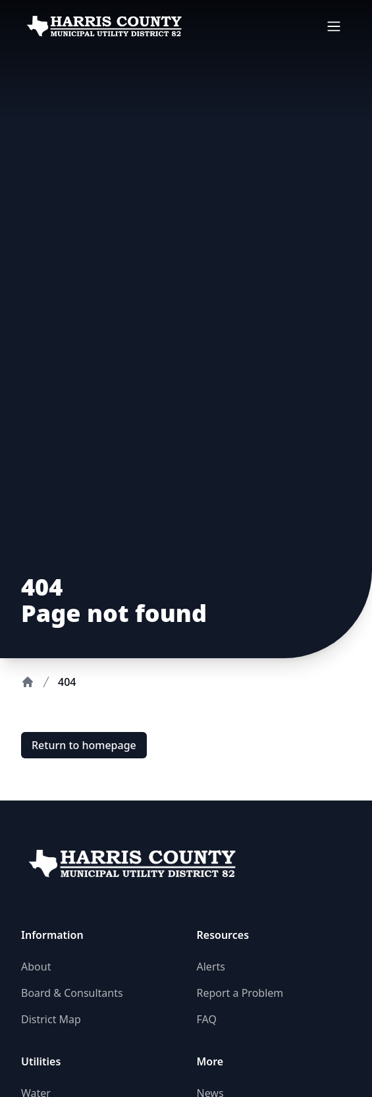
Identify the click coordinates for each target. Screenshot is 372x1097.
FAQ (207, 1019)
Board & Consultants (72, 993)
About (36, 966)
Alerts (211, 966)
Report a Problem (240, 993)
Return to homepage (84, 745)
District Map (51, 1019)
